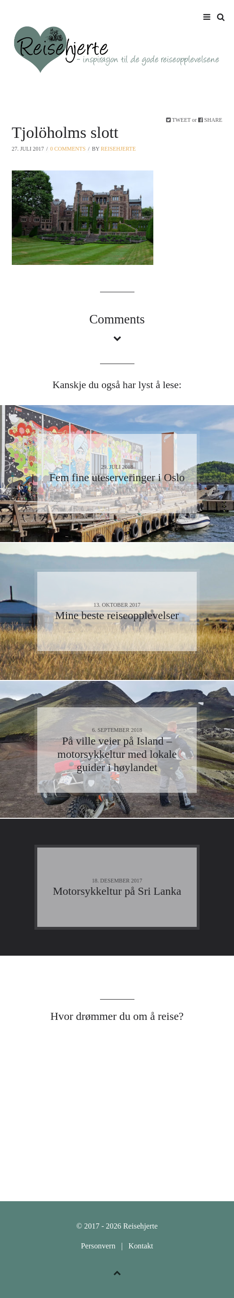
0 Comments (67, 149)
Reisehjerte (118, 149)
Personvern (98, 1246)
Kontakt (140, 1246)
